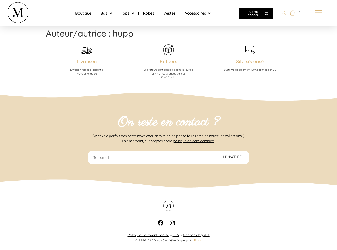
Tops (127, 13)
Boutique (83, 13)
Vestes (169, 13)
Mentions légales (196, 235)
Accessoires (198, 13)
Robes (148, 13)
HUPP (197, 240)
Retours (168, 61)
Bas (106, 13)
